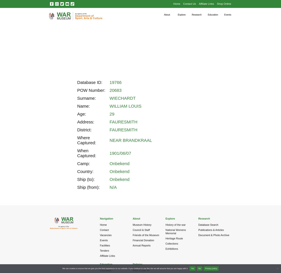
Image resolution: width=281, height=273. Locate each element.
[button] (167, 16)
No (199, 268)
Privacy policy (211, 268)
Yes (192, 268)
